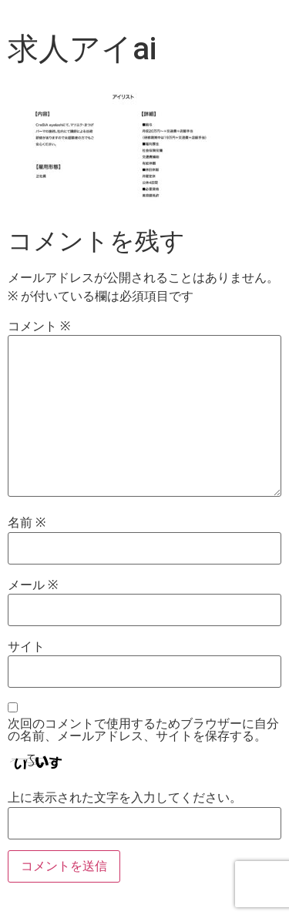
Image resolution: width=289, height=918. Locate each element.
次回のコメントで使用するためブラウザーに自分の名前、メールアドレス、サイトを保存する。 (143, 730)
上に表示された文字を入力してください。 (125, 798)
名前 (26, 523)
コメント (39, 326)
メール (33, 585)
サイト (26, 647)
